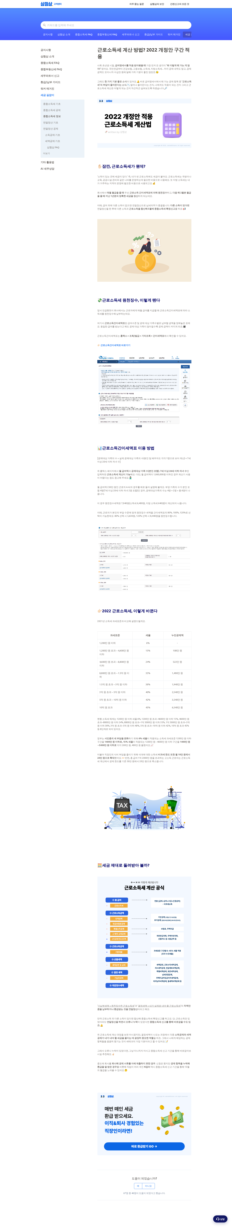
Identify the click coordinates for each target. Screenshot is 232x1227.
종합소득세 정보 (52, 116)
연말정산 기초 (50, 122)
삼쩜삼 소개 (64, 34)
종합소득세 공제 (52, 110)
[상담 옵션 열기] (220, 1218)
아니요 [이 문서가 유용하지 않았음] (148, 1186)
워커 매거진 (174, 34)
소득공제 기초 (52, 135)
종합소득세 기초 (52, 103)
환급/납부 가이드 (153, 34)
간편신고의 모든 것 (179, 4)
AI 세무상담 (47, 168)
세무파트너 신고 (131, 34)
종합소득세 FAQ (83, 34)
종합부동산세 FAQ (107, 34)
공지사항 (48, 34)
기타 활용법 (47, 162)
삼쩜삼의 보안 (157, 4)
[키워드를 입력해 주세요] (116, 25)
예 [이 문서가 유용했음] (138, 1186)
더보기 (46, 153)
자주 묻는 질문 (136, 4)
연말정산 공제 (50, 128)
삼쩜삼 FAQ (53, 147)
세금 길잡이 (47, 95)
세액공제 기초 (52, 141)
